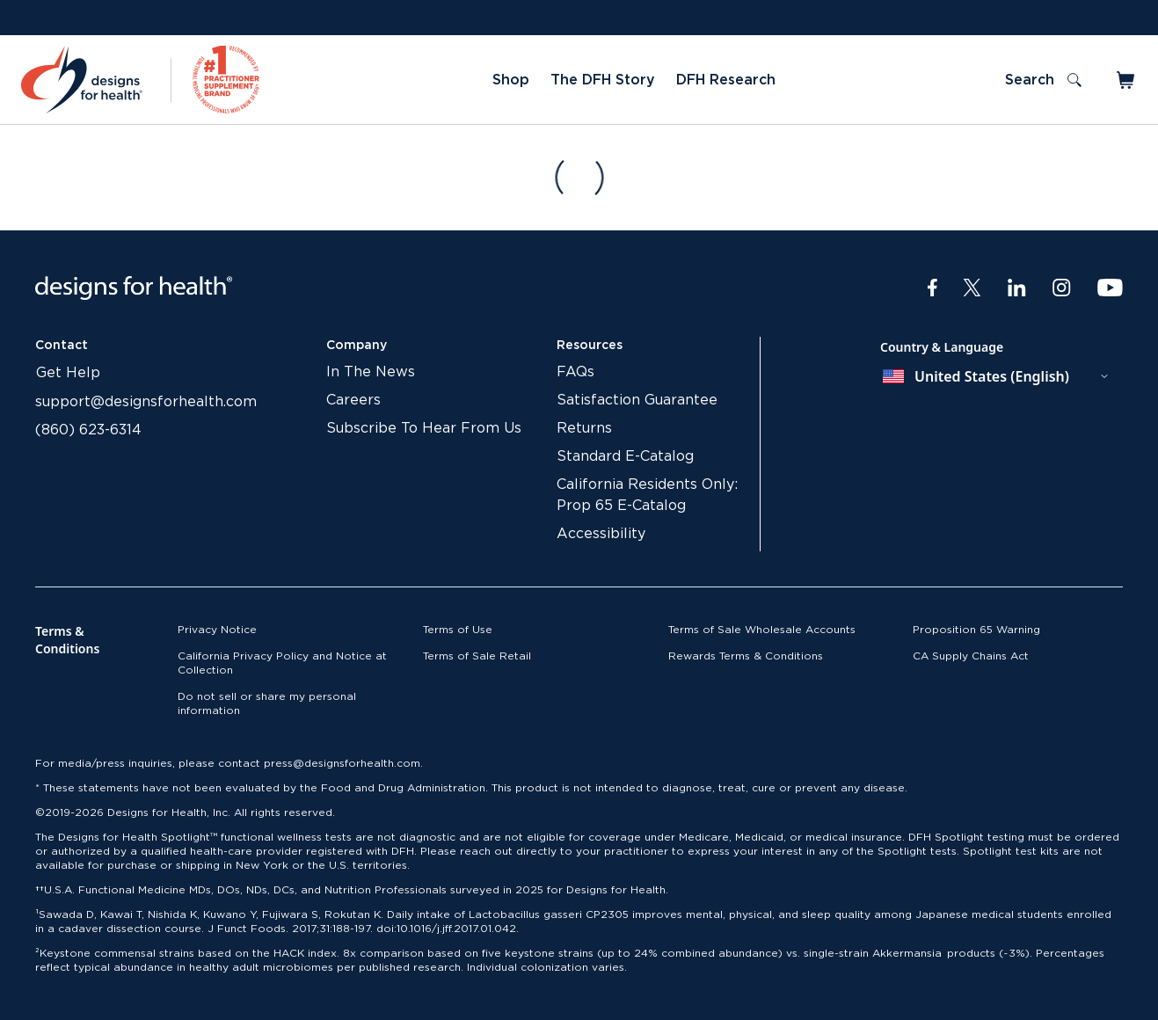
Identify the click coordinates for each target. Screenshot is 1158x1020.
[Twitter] (972, 288)
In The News (370, 372)
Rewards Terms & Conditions (745, 656)
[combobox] (996, 376)
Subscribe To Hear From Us (423, 428)
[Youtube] (1110, 288)
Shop (510, 80)
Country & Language (941, 347)
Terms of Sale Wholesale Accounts (762, 629)
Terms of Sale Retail (477, 656)
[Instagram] (1061, 288)
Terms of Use (457, 629)
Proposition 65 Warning (976, 629)
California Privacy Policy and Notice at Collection (282, 663)
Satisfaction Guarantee (637, 400)
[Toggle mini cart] (1127, 80)
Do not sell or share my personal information (267, 703)
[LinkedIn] (1017, 288)
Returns (584, 428)
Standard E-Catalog (625, 456)
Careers (353, 400)
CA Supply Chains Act (971, 656)
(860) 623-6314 (88, 430)
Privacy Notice (217, 629)
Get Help (68, 373)
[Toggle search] (1043, 80)
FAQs (575, 372)
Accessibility (601, 534)
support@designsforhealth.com (146, 402)
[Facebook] (932, 288)
